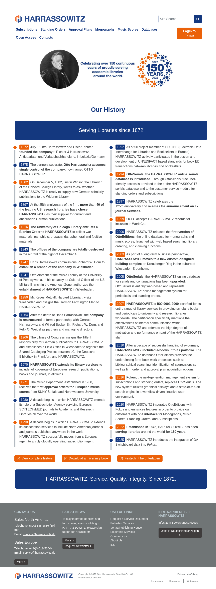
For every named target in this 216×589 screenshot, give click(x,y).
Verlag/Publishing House (126, 527)
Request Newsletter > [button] (78, 546)
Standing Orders (52, 29)
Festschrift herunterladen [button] (140, 458)
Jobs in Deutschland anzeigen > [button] (180, 533)
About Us (116, 540)
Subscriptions (26, 29)
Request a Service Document (129, 518)
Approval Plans (80, 29)
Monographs (105, 29)
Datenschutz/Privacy (187, 574)
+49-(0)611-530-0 (40, 548)
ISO (113, 544)
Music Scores (128, 29)
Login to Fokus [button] (189, 33)
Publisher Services (122, 523)
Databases (150, 29)
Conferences (119, 536)
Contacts (46, 37)
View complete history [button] (35, 458)
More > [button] (21, 561)
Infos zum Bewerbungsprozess (178, 522)
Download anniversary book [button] (86, 458)
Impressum (157, 581)
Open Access (26, 37)
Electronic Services (123, 531)
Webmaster (193, 581)
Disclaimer (174, 581)
